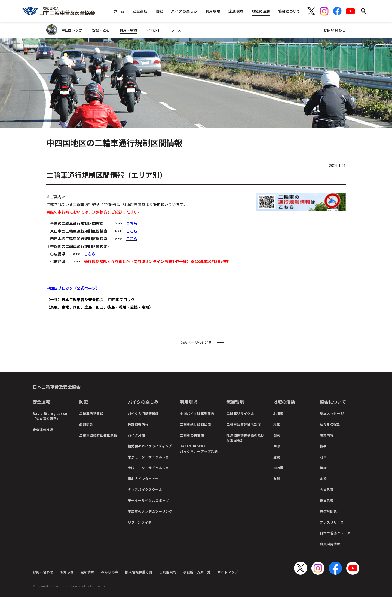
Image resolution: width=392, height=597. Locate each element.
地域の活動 (284, 401)
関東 (276, 435)
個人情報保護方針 (138, 572)
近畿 (276, 456)
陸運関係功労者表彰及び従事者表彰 (245, 438)
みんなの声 (109, 572)
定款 (323, 478)
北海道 (278, 413)
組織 (323, 467)
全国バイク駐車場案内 (197, 413)
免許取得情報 (138, 424)
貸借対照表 (328, 511)
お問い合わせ (334, 30)
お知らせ (67, 572)
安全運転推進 (43, 429)
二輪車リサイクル (240, 413)
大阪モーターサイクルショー (150, 467)
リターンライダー (141, 522)
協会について (333, 401)
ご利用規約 (167, 572)
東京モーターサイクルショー (150, 456)
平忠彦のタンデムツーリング (150, 511)
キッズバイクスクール (145, 489)
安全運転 (41, 401)
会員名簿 (326, 489)
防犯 (83, 401)
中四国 (278, 467)
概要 (323, 446)
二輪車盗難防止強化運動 (98, 435)
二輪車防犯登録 (91, 413)
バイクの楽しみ (143, 401)
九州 (276, 478)
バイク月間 (136, 435)
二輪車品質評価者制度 (243, 424)
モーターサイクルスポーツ (148, 500)
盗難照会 (86, 424)
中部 (276, 446)
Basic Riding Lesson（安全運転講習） (51, 416)
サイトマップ (228, 572)
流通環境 (235, 401)
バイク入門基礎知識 (143, 413)
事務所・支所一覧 (197, 572)
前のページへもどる (196, 342)
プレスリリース (332, 522)
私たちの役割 (330, 424)
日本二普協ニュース (335, 533)
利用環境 (188, 401)
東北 (276, 424)
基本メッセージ (332, 413)
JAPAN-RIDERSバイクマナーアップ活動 (199, 449)
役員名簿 (326, 500)
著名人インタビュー (143, 478)
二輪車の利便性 (192, 435)
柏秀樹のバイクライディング (150, 446)
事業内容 (326, 435)
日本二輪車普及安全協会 (57, 386)
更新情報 (87, 572)
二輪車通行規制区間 (195, 424)
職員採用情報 (330, 544)
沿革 (323, 456)
